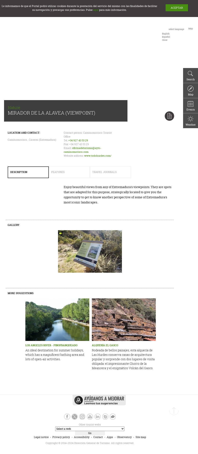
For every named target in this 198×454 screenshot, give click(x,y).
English (165, 33)
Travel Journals (104, 172)
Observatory (124, 437)
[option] (165, 33)
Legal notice (41, 437)
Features (58, 172)
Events (190, 106)
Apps (110, 437)
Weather (191, 121)
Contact (98, 437)
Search (190, 76)
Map (191, 91)
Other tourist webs (90, 424)
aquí (95, 10)
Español (166, 36)
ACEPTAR (177, 8)
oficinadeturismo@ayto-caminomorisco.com (82, 150)
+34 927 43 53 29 (78, 140)
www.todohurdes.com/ (97, 155)
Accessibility (82, 437)
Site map (141, 437)
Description (18, 172)
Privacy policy (61, 437)
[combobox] (173, 34)
